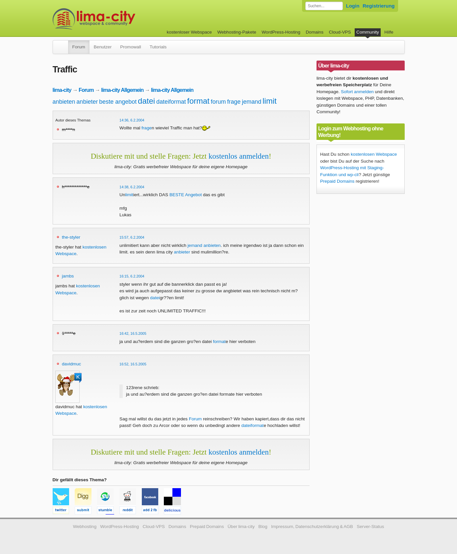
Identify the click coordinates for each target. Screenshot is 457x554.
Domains (314, 32)
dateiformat (171, 101)
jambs (68, 276)
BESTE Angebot (185, 194)
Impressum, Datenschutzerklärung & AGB (312, 526)
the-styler (71, 237)
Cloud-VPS (340, 32)
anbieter (87, 101)
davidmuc (71, 363)
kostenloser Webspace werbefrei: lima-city (118, 19)
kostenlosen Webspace (374, 154)
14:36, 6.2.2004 (131, 120)
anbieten (64, 101)
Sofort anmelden (357, 91)
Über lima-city (241, 526)
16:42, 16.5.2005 (132, 333)
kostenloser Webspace (189, 32)
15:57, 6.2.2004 (131, 237)
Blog (262, 526)
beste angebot (118, 101)
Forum (78, 46)
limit (270, 100)
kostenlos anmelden (239, 156)
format (198, 100)
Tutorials (158, 46)
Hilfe (388, 32)
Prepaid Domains (337, 181)
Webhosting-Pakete (236, 32)
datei (146, 100)
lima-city (62, 90)
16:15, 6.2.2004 (131, 276)
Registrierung (378, 6)
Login (353, 6)
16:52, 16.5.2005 (132, 364)
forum (218, 101)
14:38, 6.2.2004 (131, 187)
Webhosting (85, 526)
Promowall (130, 46)
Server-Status (370, 526)
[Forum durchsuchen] (324, 6)
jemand (251, 101)
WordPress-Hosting (281, 32)
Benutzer (103, 46)
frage (234, 101)
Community (367, 32)
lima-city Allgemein (122, 90)
